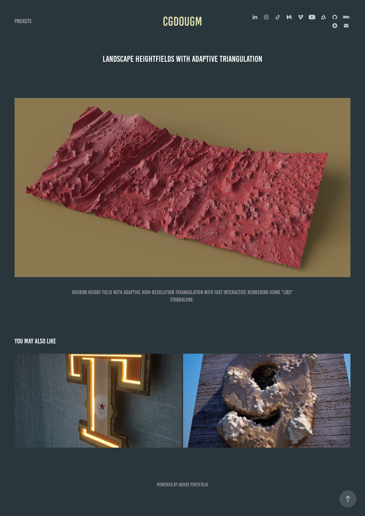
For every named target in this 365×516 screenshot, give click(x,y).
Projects (23, 21)
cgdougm (182, 21)
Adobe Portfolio (193, 485)
